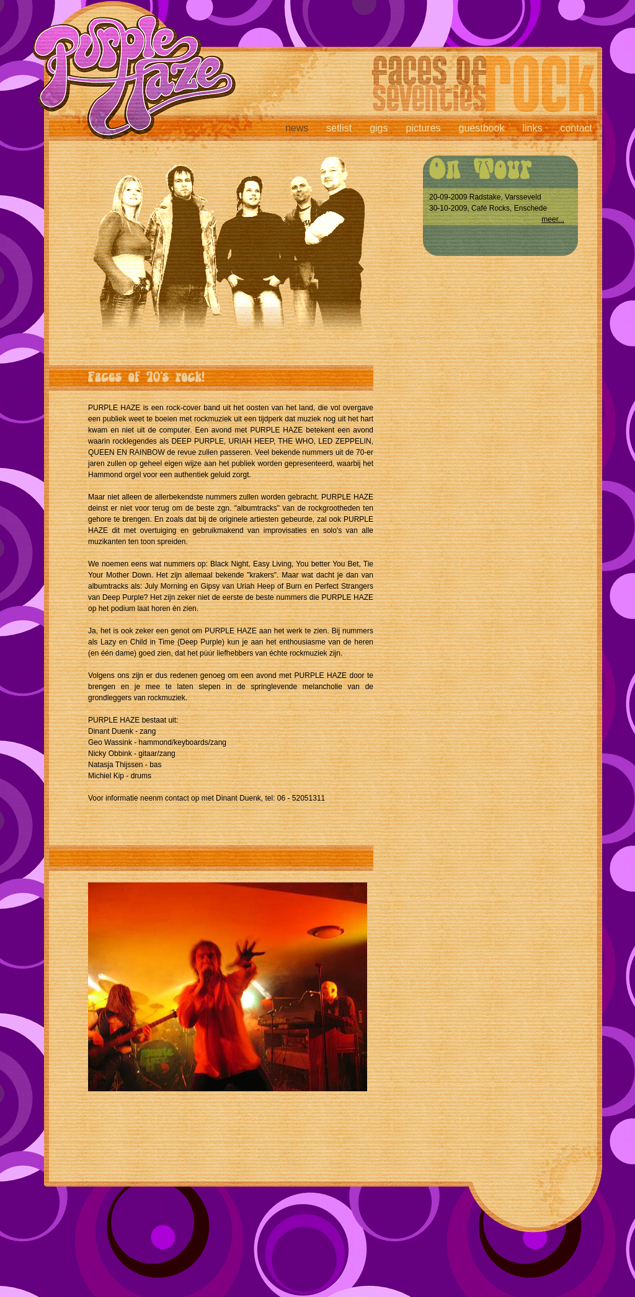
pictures (423, 128)
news (296, 128)
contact (576, 128)
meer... (552, 219)
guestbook (482, 128)
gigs (379, 128)
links (532, 128)
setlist (339, 128)
